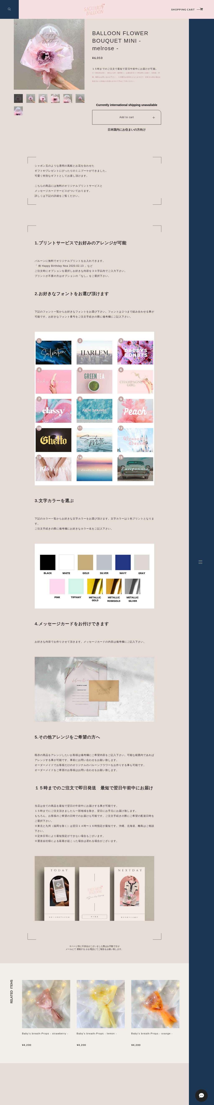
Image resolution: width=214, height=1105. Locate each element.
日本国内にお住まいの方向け (127, 129)
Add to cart (127, 117)
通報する (81, 949)
